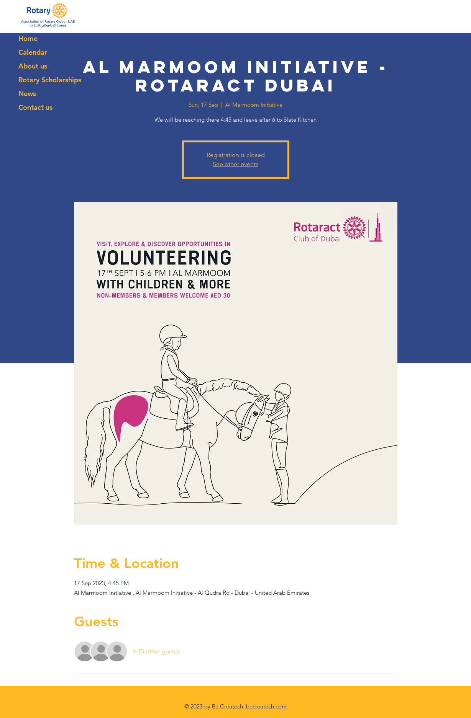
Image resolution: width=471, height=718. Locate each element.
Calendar (32, 52)
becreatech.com (266, 706)
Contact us (35, 107)
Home (28, 38)
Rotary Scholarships (49, 79)
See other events (235, 164)
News (27, 93)
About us (32, 66)
